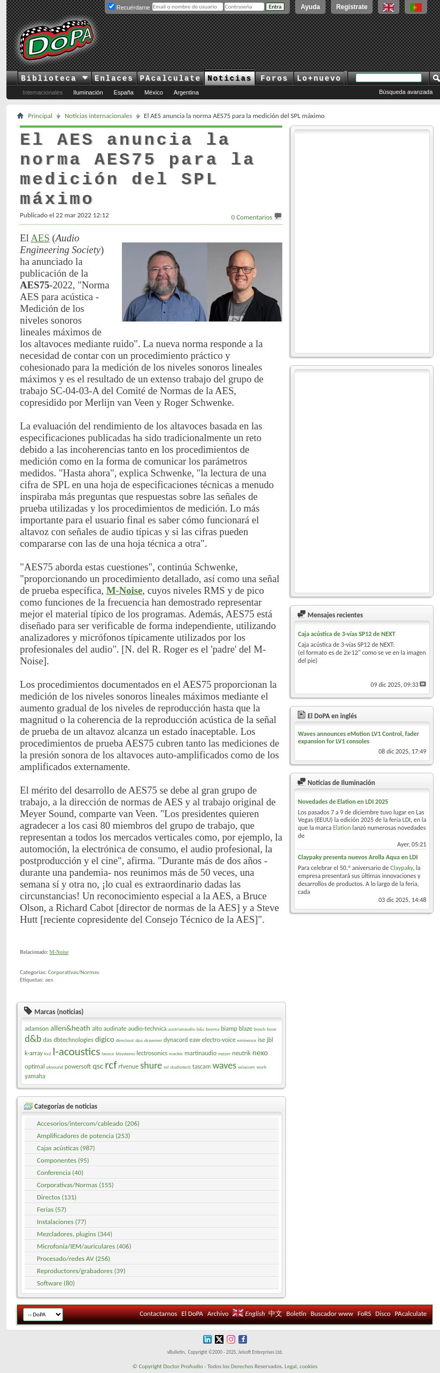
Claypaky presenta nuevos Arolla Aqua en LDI (358, 857)
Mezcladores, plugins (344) (74, 1234)
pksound (55, 1067)
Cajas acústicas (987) (66, 1148)
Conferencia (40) (60, 1172)
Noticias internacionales (98, 116)
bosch (260, 1029)
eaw (194, 1040)
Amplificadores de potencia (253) (83, 1136)
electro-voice (219, 1040)
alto (97, 1028)
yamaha (35, 1076)
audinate (115, 1028)
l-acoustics (76, 1051)
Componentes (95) (63, 1160)
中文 (275, 1313)
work (261, 1067)
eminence (247, 1040)
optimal (34, 1066)
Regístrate (352, 7)
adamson (37, 1028)
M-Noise (59, 952)
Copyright (150, 1366)
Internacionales (42, 92)
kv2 (47, 1053)
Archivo (218, 1313)
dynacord (176, 1040)
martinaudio (200, 1053)
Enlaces (114, 78)
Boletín (296, 1313)
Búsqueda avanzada (406, 92)
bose (271, 1029)
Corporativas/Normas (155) (75, 1185)
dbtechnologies (73, 1040)
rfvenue (129, 1066)
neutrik (241, 1053)
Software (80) (56, 1283)
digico (104, 1039)
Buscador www (332, 1313)
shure (151, 1065)
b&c (201, 1029)
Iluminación (88, 92)
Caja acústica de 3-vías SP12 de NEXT (346, 634)
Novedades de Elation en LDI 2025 (343, 801)
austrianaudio (181, 1029)
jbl (270, 1040)
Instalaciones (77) (61, 1222)
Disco (382, 1313)
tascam (201, 1066)
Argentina (186, 92)
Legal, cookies (301, 1366)
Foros (274, 78)
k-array (34, 1053)
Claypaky (401, 868)
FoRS (365, 1313)
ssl (166, 1067)
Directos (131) (56, 1197)
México (153, 92)
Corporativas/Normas (73, 972)
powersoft (78, 1066)
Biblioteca (54, 78)
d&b (33, 1039)
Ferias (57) (51, 1209)
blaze (245, 1028)
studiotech (180, 1067)
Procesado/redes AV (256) (73, 1258)
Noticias (229, 78)
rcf (111, 1065)
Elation (342, 827)
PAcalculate (170, 78)
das (47, 1040)
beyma (212, 1029)
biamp (229, 1028)
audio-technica (147, 1028)
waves (224, 1065)
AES (40, 238)
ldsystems (125, 1053)
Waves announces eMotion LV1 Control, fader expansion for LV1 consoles (358, 737)
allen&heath (70, 1028)
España (124, 92)
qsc (97, 1066)
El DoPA (192, 1313)
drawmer (153, 1040)
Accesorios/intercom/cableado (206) (88, 1123)
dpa (139, 1040)
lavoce (108, 1053)
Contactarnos (158, 1313)
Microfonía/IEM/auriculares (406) (84, 1246)
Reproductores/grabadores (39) (81, 1271)
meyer (224, 1053)
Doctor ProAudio (183, 1366)
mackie (176, 1053)
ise (261, 1040)
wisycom (246, 1067)
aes (49, 979)
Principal (40, 116)
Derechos (242, 1366)
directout (125, 1040)
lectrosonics (151, 1053)
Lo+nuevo (319, 78)
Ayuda (310, 7)
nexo (260, 1052)
